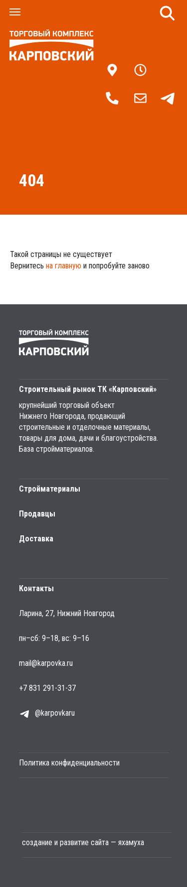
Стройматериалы (49, 489)
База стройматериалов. (56, 449)
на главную (63, 265)
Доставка (36, 538)
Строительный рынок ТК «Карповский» (88, 389)
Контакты (36, 588)
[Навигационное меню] (14, 11)
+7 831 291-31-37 (47, 688)
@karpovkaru (55, 713)
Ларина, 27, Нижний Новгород (67, 613)
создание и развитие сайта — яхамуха (83, 842)
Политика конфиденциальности (69, 762)
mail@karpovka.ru (46, 663)
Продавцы (37, 513)
